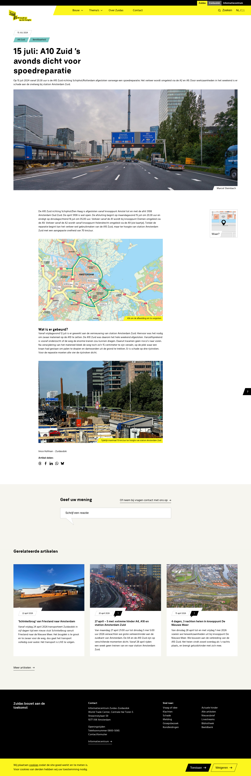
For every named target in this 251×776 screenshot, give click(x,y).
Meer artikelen (22, 668)
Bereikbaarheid (39, 39)
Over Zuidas (116, 10)
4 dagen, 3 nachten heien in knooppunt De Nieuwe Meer (198, 623)
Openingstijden (96, 726)
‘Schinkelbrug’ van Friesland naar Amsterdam (46, 621)
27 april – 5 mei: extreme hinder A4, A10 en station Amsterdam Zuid (122, 623)
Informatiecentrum (233, 3)
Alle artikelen (209, 711)
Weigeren (221, 767)
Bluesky (62, 463)
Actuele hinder (210, 707)
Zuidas (202, 3)
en (243, 10)
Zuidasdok (214, 3)
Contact (138, 10)
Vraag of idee (170, 707)
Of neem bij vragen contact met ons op (144, 500)
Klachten (168, 711)
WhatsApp (56, 463)
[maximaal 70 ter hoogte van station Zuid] (100, 402)
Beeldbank (207, 727)
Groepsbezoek (170, 723)
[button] (225, 10)
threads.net (40, 463)
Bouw (76, 10)
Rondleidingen (171, 727)
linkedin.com (51, 463)
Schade (167, 715)
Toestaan (196, 767)
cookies (33, 765)
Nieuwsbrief (208, 715)
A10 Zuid (21, 39)
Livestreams (208, 719)
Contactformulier (97, 734)
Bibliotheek (208, 723)
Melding (167, 719)
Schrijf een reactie (77, 512)
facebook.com (45, 463)
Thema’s (94, 10)
